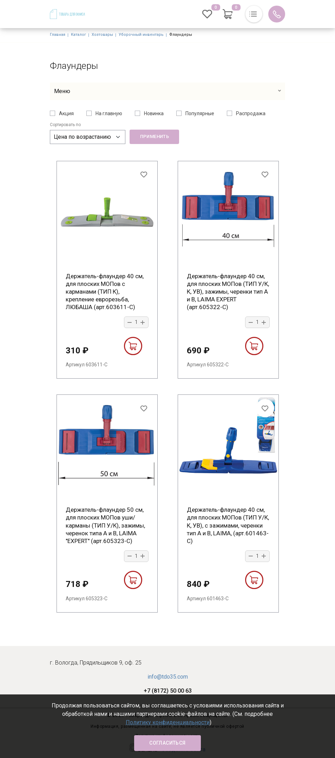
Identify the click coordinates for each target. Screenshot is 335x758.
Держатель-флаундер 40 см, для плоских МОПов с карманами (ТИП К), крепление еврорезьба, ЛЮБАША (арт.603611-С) (105, 292)
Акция (66, 113)
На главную (109, 113)
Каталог (78, 34)
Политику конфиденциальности (168, 722)
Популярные (199, 113)
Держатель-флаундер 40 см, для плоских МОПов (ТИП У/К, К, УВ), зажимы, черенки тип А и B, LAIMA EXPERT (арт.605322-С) (228, 292)
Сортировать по (65, 124)
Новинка (154, 113)
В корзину (133, 346)
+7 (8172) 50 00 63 (168, 690)
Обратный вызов (276, 14)
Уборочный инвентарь (141, 34)
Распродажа (250, 113)
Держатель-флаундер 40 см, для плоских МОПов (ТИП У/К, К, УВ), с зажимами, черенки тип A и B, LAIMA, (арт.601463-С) (228, 525)
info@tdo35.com (167, 676)
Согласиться (167, 743)
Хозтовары (102, 34)
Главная (57, 34)
